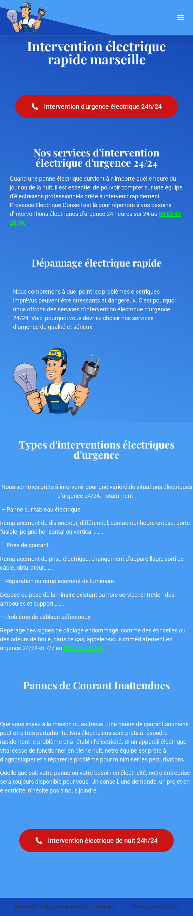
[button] (180, 17)
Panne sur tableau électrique (44, 509)
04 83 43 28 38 (82, 648)
